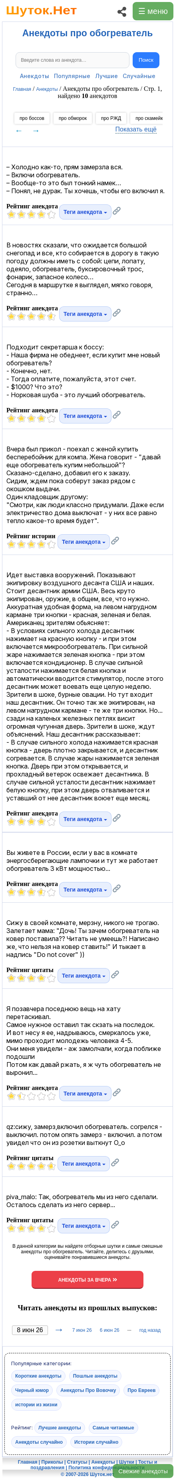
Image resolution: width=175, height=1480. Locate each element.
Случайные (139, 76)
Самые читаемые (113, 1428)
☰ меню (153, 11)
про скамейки (150, 118)
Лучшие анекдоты (59, 1428)
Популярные (72, 76)
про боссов (32, 118)
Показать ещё (136, 129)
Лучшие (106, 76)
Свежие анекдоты (143, 1471)
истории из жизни (36, 1404)
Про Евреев (141, 1390)
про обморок (73, 118)
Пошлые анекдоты (95, 1376)
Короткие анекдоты (38, 1376)
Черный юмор (32, 1390)
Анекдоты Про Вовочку (88, 1390)
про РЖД (111, 118)
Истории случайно (96, 1442)
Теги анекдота (85, 212)
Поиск (146, 60)
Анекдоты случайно (39, 1442)
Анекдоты (34, 76)
